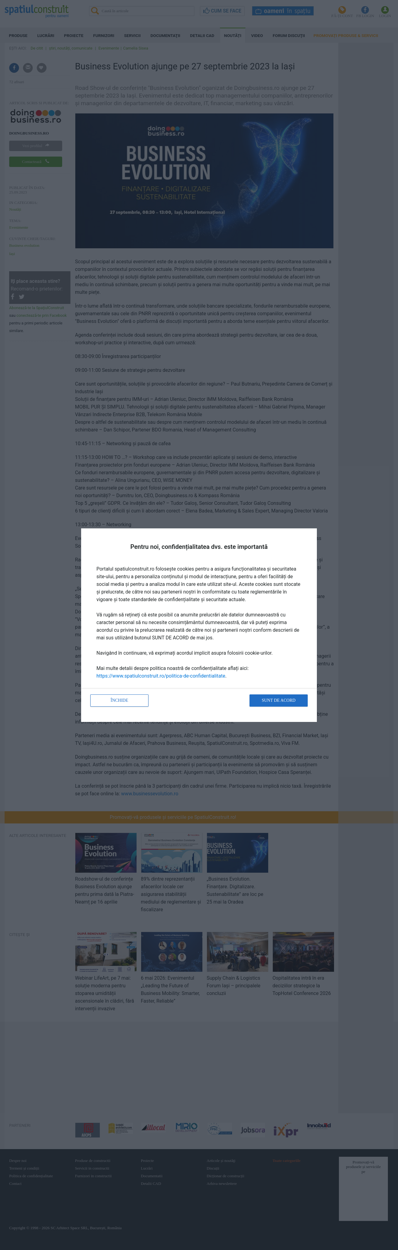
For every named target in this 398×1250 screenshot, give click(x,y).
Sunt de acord (278, 700)
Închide (119, 700)
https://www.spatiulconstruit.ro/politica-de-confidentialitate (160, 676)
